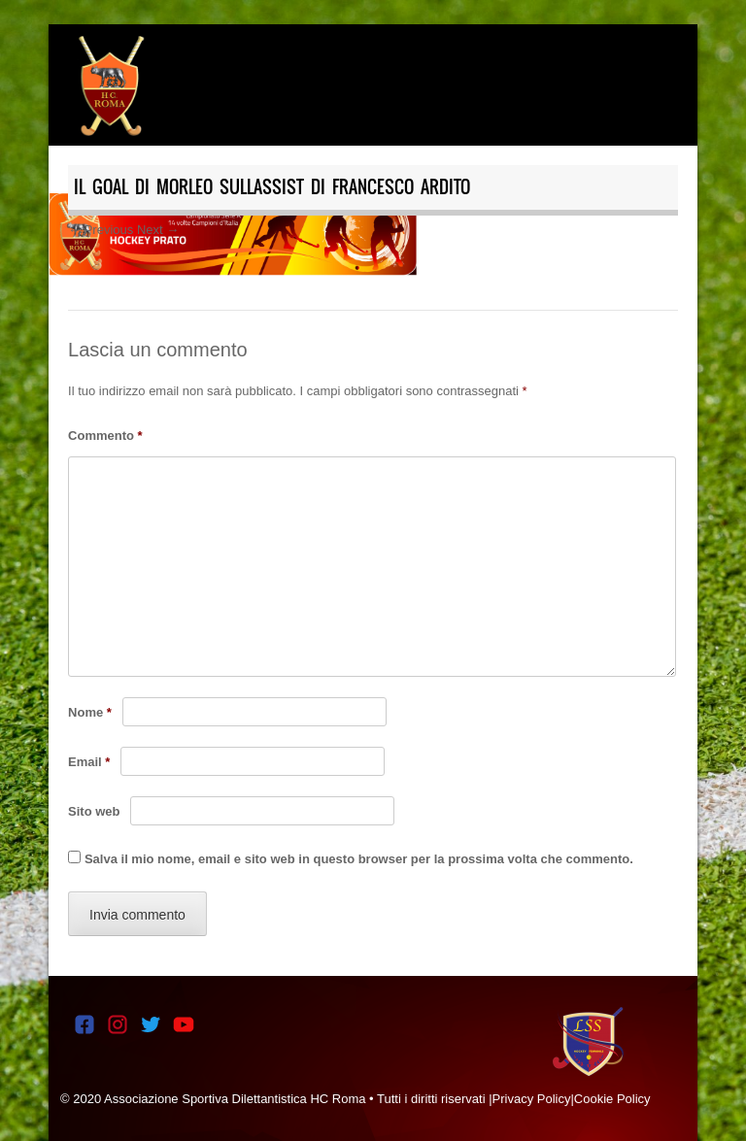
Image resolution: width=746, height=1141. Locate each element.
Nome (90, 712)
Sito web (93, 811)
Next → (158, 229)
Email (89, 762)
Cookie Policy (612, 1098)
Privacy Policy (531, 1098)
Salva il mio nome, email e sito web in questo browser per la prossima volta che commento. (359, 859)
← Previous (100, 229)
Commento (105, 435)
